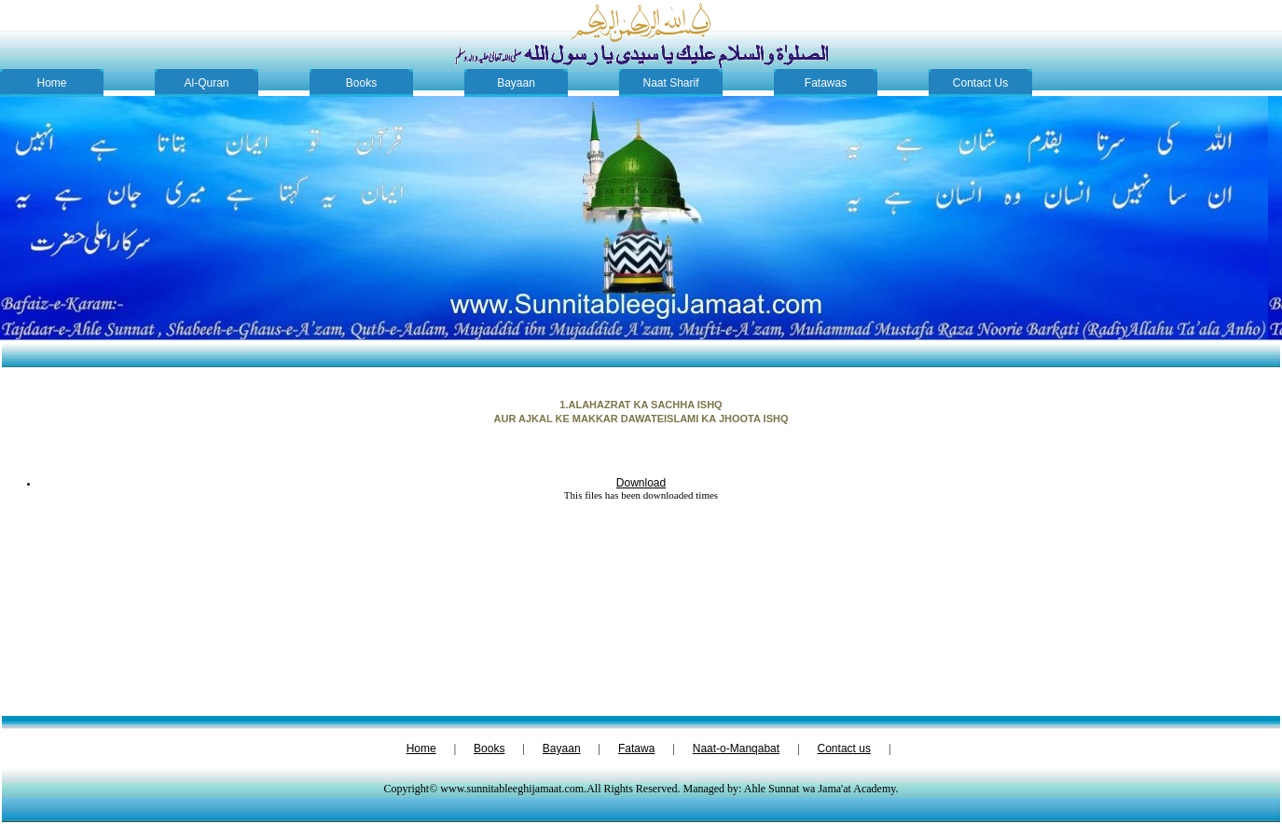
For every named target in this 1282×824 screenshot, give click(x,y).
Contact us (844, 748)
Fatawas (826, 82)
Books (361, 82)
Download (641, 482)
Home (51, 82)
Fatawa (636, 748)
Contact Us (980, 82)
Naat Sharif (670, 82)
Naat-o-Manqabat (736, 748)
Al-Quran (206, 82)
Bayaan (516, 82)
